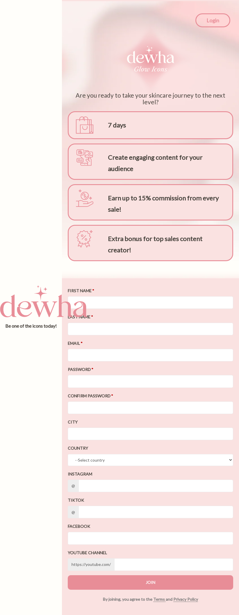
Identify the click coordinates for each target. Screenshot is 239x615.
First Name (80, 290)
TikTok (76, 500)
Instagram (80, 473)
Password (79, 369)
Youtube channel (87, 552)
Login (212, 20)
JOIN (150, 582)
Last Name (79, 316)
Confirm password (89, 395)
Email (74, 343)
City (73, 421)
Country (78, 448)
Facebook (79, 526)
